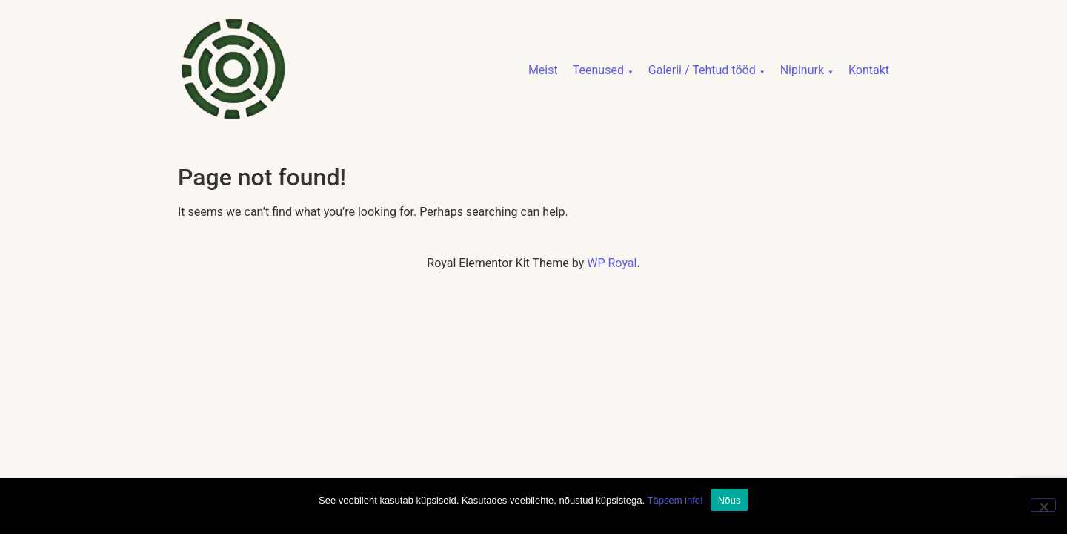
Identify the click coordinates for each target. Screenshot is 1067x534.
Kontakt (868, 70)
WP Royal (611, 263)
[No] (1043, 505)
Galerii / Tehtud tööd (702, 70)
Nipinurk (802, 70)
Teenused (598, 70)
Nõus (729, 500)
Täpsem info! (675, 500)
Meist (543, 70)
